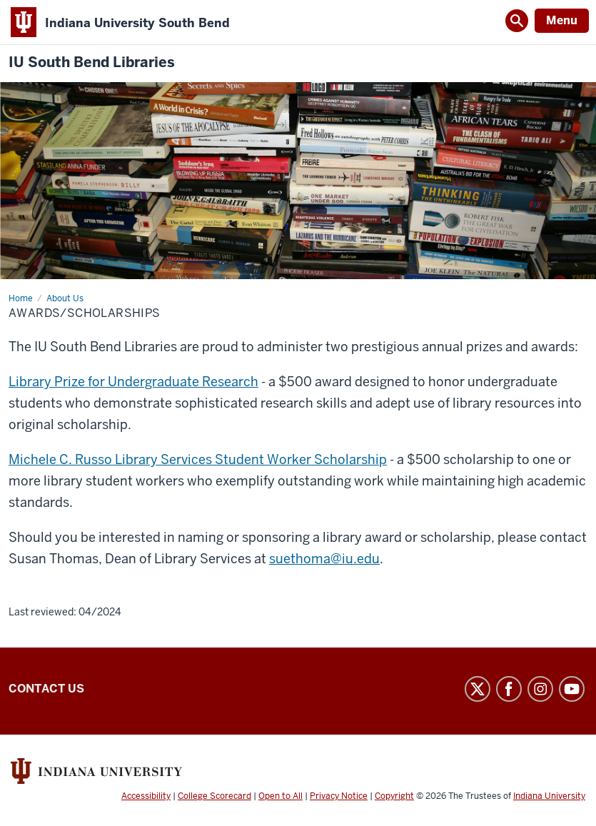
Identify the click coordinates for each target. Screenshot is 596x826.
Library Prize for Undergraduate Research (133, 381)
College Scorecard (214, 796)
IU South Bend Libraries (92, 62)
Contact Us (46, 688)
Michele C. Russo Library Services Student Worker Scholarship (198, 459)
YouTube (572, 689)
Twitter (477, 689)
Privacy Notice (339, 796)
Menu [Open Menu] (561, 20)
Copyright (394, 796)
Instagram (540, 689)
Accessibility (146, 796)
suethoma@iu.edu (324, 558)
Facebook (509, 689)
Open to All (280, 796)
